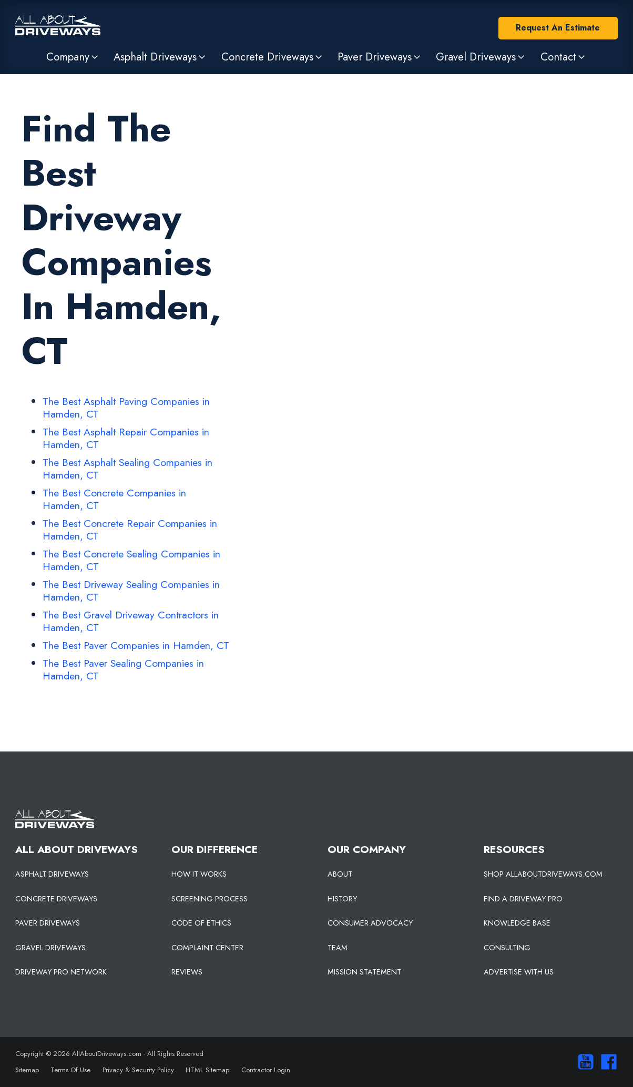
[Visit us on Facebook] (606, 1062)
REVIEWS (186, 972)
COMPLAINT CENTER (207, 947)
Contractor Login (265, 1070)
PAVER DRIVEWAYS (47, 923)
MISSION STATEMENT (364, 972)
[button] (73, 56)
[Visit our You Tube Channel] (583, 1062)
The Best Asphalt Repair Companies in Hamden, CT (126, 438)
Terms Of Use (70, 1070)
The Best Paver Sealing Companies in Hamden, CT (123, 669)
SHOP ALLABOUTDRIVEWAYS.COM (543, 874)
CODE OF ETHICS (201, 923)
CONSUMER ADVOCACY (370, 923)
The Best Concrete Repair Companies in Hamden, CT (130, 529)
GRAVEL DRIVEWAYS (50, 947)
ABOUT (340, 874)
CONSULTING (507, 947)
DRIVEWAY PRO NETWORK (61, 972)
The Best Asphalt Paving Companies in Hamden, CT (126, 407)
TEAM (338, 947)
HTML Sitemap (207, 1070)
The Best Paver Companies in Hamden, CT (136, 645)
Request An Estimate (558, 28)
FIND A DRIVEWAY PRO (523, 898)
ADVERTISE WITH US (519, 972)
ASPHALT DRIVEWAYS (52, 874)
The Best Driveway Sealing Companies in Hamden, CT (131, 590)
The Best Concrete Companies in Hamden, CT (114, 499)
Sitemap (27, 1070)
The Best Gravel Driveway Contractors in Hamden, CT (131, 621)
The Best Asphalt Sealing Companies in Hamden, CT (127, 468)
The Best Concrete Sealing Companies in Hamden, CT (131, 560)
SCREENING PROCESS (209, 898)
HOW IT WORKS (199, 874)
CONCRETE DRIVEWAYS (56, 898)
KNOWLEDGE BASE (517, 923)
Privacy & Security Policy (138, 1070)
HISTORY (342, 898)
